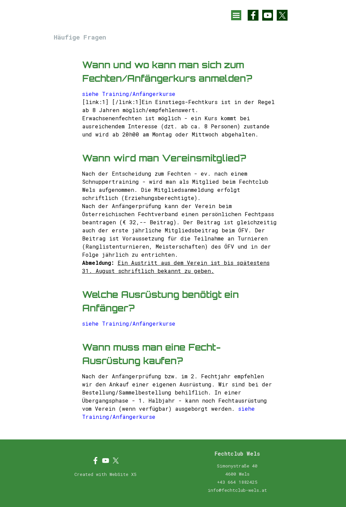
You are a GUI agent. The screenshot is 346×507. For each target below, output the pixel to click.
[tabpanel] (179, 241)
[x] (282, 15)
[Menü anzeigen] (236, 15)
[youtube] (267, 15)
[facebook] (253, 15)
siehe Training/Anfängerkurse (128, 93)
